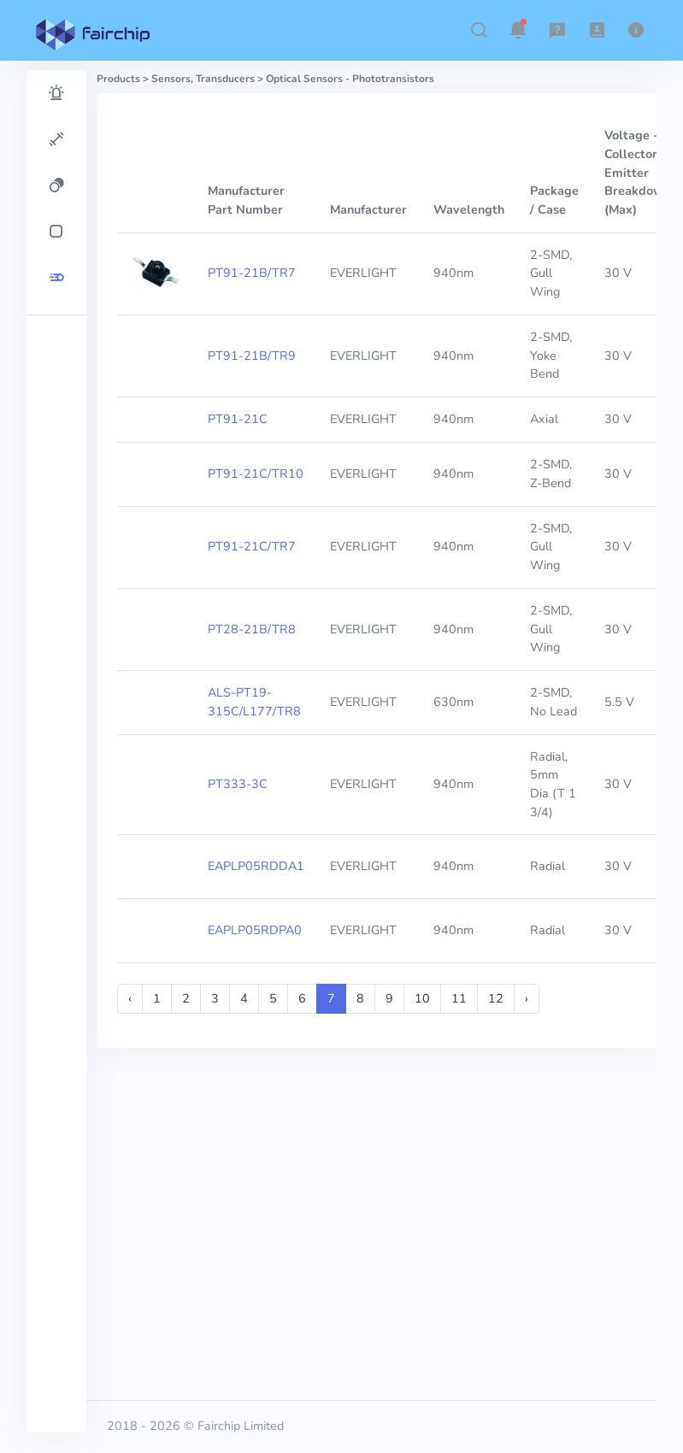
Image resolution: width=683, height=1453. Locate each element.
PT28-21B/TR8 (252, 629)
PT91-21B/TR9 (252, 355)
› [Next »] (526, 998)
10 (422, 998)
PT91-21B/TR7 (252, 272)
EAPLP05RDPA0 (255, 929)
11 (459, 998)
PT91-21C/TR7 (252, 546)
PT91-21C (238, 418)
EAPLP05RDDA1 (256, 865)
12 (495, 998)
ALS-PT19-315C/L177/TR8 (254, 702)
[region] (56, 751)
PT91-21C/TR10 (255, 473)
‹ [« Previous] (130, 998)
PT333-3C (238, 783)
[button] (478, 30)
